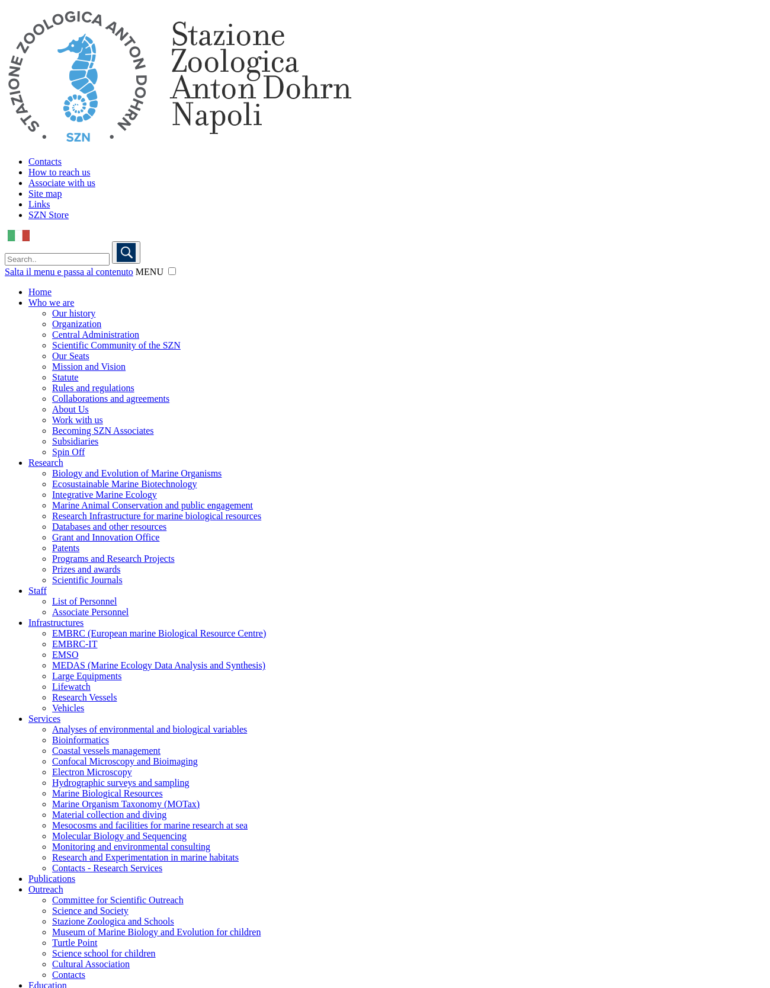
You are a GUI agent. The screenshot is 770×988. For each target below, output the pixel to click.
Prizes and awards (86, 569)
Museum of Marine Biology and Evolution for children (156, 932)
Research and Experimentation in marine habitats (145, 857)
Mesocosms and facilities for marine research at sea (150, 825)
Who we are (51, 303)
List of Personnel (84, 601)
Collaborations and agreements (110, 399)
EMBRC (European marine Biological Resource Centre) (159, 633)
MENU (149, 272)
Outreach (45, 889)
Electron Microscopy (92, 772)
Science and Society (90, 911)
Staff (37, 591)
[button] (172, 271)
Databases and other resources (109, 527)
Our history (73, 313)
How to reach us (59, 172)
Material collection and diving (109, 815)
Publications (51, 879)
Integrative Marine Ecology (104, 495)
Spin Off (68, 452)
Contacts (45, 161)
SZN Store (48, 215)
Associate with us (61, 183)
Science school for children (104, 953)
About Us (70, 409)
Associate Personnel (90, 612)
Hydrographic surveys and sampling (121, 783)
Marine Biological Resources (107, 793)
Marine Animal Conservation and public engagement (152, 505)
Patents (65, 548)
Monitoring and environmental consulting (131, 847)
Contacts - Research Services (107, 868)
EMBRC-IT (74, 644)
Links (39, 204)
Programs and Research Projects (113, 559)
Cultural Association (91, 964)
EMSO (65, 655)
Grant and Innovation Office (105, 537)
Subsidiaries (75, 441)
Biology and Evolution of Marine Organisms (137, 473)
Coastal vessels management (106, 751)
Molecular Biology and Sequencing (119, 836)
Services (44, 719)
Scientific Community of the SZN (116, 345)
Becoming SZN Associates (103, 431)
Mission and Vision (89, 367)
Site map (45, 193)
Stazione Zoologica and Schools (113, 921)
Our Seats (70, 356)
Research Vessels (84, 697)
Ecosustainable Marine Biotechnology (124, 484)
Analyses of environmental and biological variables (149, 729)
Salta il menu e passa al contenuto (69, 272)
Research (45, 463)
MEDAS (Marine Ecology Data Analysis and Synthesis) (158, 665)
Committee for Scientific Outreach (118, 900)
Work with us (77, 420)
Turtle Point (74, 943)
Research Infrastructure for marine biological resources (156, 516)
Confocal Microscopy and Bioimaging (125, 761)
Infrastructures (56, 623)
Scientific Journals (87, 580)
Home (40, 292)
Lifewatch (71, 687)
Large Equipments (86, 676)
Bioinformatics (80, 740)
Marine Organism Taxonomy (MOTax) (126, 804)
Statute (65, 377)
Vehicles (68, 708)
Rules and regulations (93, 388)
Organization (76, 324)
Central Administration (95, 335)
